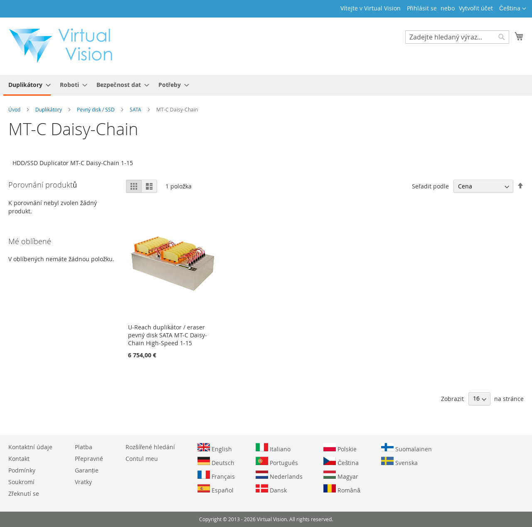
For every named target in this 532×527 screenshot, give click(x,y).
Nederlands (279, 475)
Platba (83, 447)
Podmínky (21, 470)
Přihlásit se (422, 8)
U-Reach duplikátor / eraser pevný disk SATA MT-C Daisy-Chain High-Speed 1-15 (167, 335)
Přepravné (89, 459)
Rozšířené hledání (150, 447)
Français (216, 475)
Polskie (340, 448)
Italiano (273, 448)
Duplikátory (49, 109)
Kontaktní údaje (30, 447)
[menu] (266, 85)
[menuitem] (27, 85)
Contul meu (142, 459)
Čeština (341, 462)
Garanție (87, 470)
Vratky (83, 482)
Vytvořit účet (476, 8)
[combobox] (457, 37)
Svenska (399, 462)
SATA (136, 109)
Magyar (340, 475)
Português (277, 462)
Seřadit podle (430, 186)
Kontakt (19, 459)
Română (341, 489)
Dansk (271, 489)
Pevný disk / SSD (96, 109)
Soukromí (21, 482)
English (214, 448)
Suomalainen (406, 448)
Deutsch (215, 462)
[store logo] (64, 45)
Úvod (15, 109)
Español (215, 489)
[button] (512, 8)
